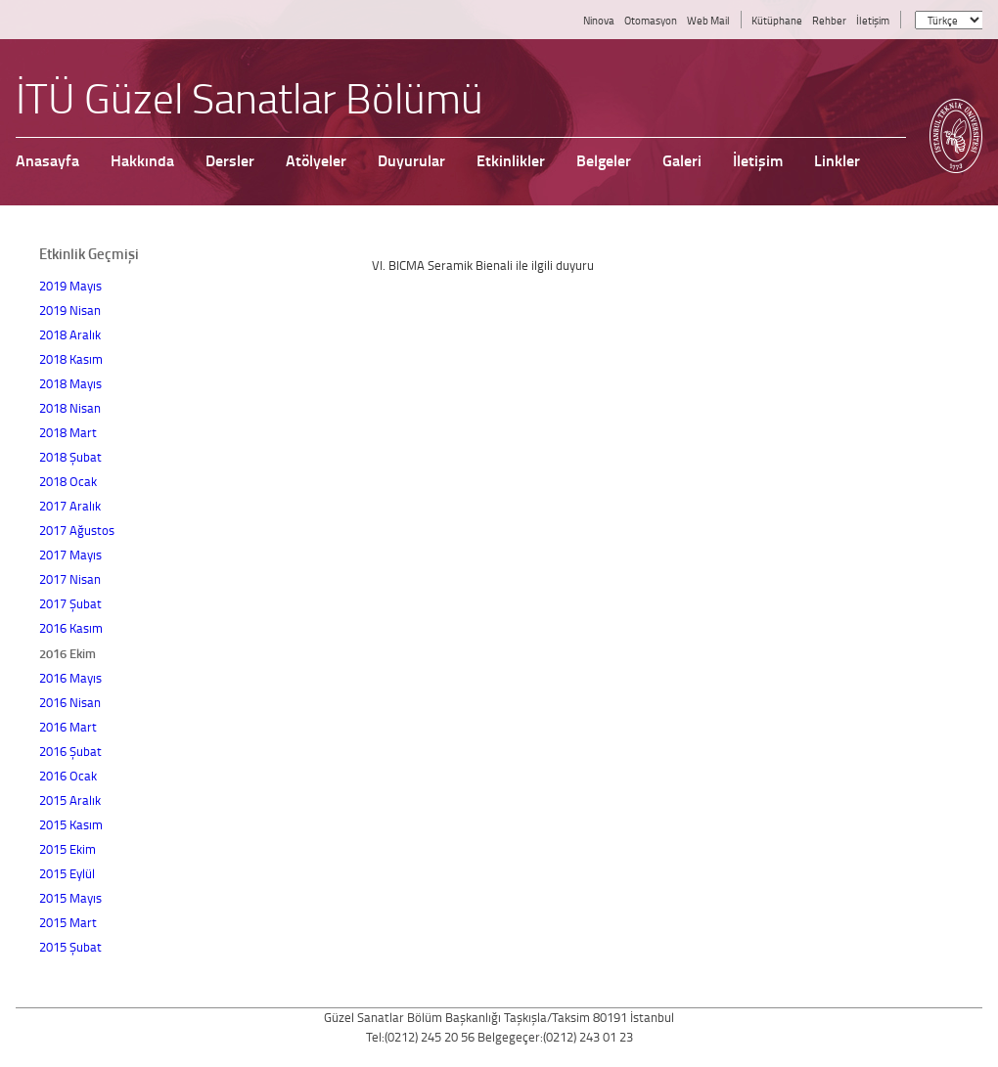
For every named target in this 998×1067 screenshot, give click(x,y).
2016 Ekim (67, 653)
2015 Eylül (67, 873)
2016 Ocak (68, 775)
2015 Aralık (70, 800)
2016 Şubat (70, 751)
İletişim (872, 20)
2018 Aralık (70, 334)
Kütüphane (776, 20)
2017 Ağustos (76, 530)
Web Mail (708, 20)
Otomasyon (650, 20)
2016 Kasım (71, 628)
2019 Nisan (70, 310)
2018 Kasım (71, 359)
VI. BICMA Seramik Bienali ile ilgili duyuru (483, 265)
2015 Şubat (70, 947)
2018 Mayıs (70, 383)
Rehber (829, 20)
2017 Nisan (70, 579)
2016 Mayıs (70, 678)
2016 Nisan (70, 702)
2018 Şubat (70, 457)
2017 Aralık (70, 505)
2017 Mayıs (70, 554)
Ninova (598, 20)
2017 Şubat (70, 603)
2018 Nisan (70, 408)
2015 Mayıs (70, 898)
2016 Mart (68, 726)
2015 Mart (68, 922)
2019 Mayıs (70, 285)
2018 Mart (68, 432)
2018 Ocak (68, 481)
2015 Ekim (67, 849)
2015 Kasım (71, 824)
